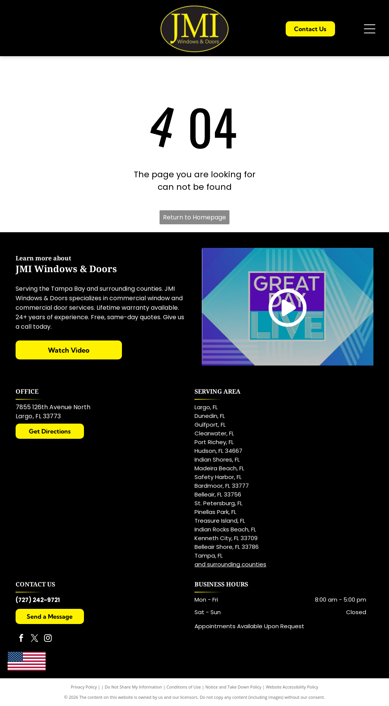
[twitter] (34, 639)
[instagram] (48, 639)
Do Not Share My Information (133, 687)
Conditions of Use (183, 687)
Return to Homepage (194, 217)
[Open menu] (369, 29)
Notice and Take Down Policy (234, 687)
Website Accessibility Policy (292, 687)
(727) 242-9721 (38, 600)
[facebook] (21, 639)
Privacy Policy (84, 687)
